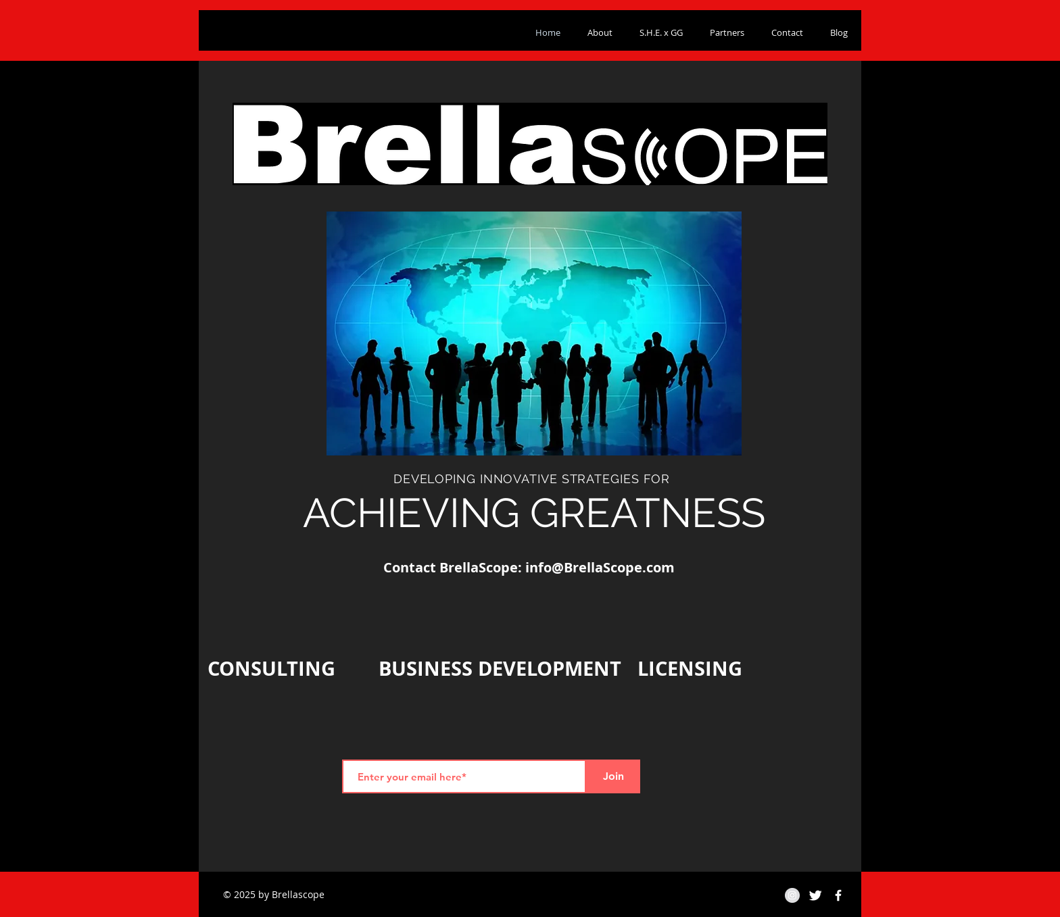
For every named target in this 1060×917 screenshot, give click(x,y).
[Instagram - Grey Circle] (792, 895)
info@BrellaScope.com (600, 567)
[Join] (613, 776)
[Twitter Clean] (815, 895)
